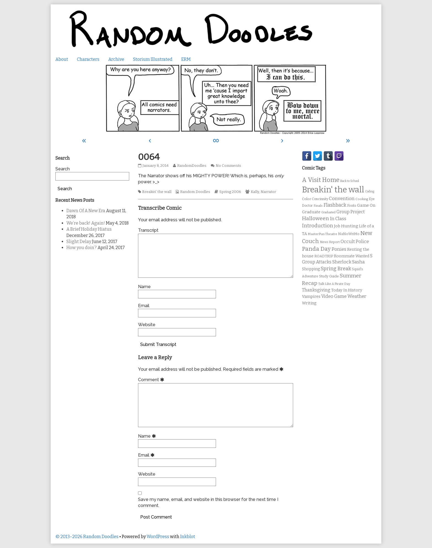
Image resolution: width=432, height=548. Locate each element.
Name (144, 286)
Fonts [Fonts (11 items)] (351, 205)
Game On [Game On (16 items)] (366, 205)
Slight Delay (78, 241)
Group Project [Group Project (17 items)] (350, 211)
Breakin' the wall (156, 192)
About (61, 59)
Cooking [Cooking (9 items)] (361, 199)
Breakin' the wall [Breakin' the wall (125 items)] (333, 190)
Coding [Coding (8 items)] (369, 191)
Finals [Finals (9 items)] (318, 206)
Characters (88, 59)
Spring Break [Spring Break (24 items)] (336, 269)
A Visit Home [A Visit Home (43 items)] (320, 180)
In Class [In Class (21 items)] (338, 219)
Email (143, 305)
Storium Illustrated (152, 59)
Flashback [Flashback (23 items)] (334, 205)
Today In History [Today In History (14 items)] (346, 290)
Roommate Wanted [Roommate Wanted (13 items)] (351, 256)
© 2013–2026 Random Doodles (86, 536)
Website (146, 324)
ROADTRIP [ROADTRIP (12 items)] (323, 256)
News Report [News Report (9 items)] (330, 242)
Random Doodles (195, 192)
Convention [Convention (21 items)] (342, 198)
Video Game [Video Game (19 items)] (334, 296)
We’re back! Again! (85, 223)
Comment (152, 379)
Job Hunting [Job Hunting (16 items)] (346, 225)
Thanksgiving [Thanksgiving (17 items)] (316, 290)
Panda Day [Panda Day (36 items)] (316, 249)
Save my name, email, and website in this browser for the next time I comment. (208, 502)
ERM (186, 59)
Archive (116, 59)
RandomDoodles (191, 165)
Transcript (148, 230)
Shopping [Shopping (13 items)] (311, 269)
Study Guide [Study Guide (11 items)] (329, 276)
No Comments (228, 165)
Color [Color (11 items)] (306, 199)
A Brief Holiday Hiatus (89, 229)
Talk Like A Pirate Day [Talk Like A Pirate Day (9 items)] (334, 284)
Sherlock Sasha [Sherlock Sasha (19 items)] (348, 262)
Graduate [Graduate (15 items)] (311, 211)
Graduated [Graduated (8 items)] (328, 212)
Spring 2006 (230, 192)
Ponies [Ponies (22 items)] (338, 249)
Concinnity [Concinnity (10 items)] (320, 199)
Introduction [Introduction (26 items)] (317, 226)
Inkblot (187, 536)
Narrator (268, 192)
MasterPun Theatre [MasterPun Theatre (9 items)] (322, 234)
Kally (255, 192)
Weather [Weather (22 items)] (356, 296)
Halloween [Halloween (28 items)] (315, 218)
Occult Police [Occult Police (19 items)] (355, 241)
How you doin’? (81, 247)
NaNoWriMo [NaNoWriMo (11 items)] (349, 234)
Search (62, 168)
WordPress (158, 536)
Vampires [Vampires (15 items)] (311, 296)
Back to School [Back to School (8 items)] (349, 181)
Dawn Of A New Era (85, 210)
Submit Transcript (158, 344)
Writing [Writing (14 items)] (309, 303)
